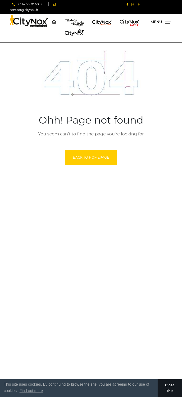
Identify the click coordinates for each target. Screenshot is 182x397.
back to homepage (91, 157)
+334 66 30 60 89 (31, 4)
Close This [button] (169, 388)
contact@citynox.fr (23, 10)
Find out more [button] (31, 391)
